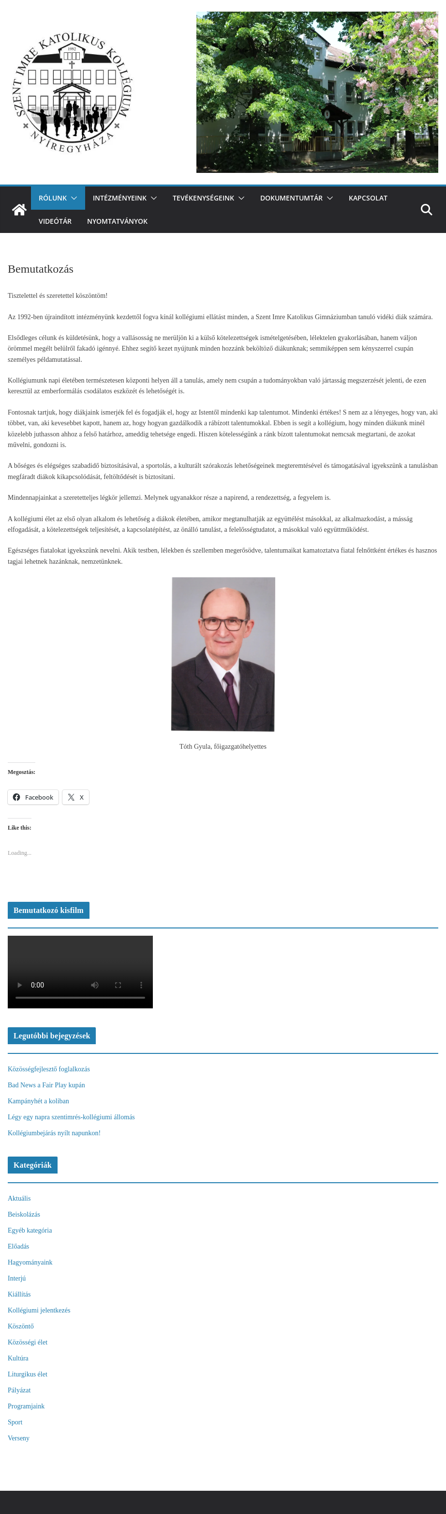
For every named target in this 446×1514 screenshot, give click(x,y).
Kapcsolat (368, 197)
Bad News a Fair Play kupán (46, 1085)
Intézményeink (120, 197)
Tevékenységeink (203, 197)
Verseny (19, 1438)
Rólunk (53, 197)
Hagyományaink (30, 1262)
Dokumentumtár (291, 197)
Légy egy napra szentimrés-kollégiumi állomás (71, 1117)
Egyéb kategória (30, 1230)
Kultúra (18, 1358)
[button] (72, 198)
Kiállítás (19, 1294)
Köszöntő (21, 1326)
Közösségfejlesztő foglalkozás (49, 1069)
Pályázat (19, 1390)
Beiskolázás (24, 1214)
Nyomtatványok (117, 221)
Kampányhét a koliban (38, 1101)
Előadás (18, 1246)
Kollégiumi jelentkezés (39, 1310)
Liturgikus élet (27, 1374)
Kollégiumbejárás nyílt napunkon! (54, 1133)
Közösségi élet (27, 1342)
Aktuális (19, 1198)
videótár (55, 221)
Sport (15, 1422)
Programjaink (26, 1406)
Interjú (17, 1278)
